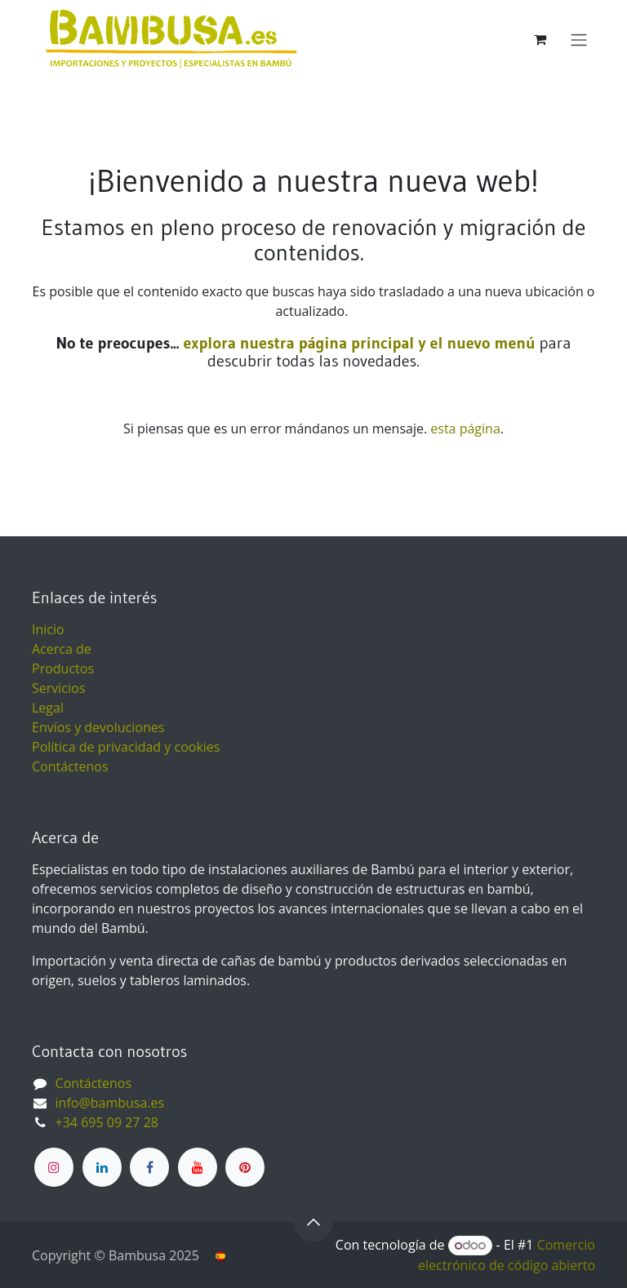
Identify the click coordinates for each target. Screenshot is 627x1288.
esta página (465, 428)
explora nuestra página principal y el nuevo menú (357, 343)
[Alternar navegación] (579, 39)
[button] (313, 1221)
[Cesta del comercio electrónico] (539, 39)
